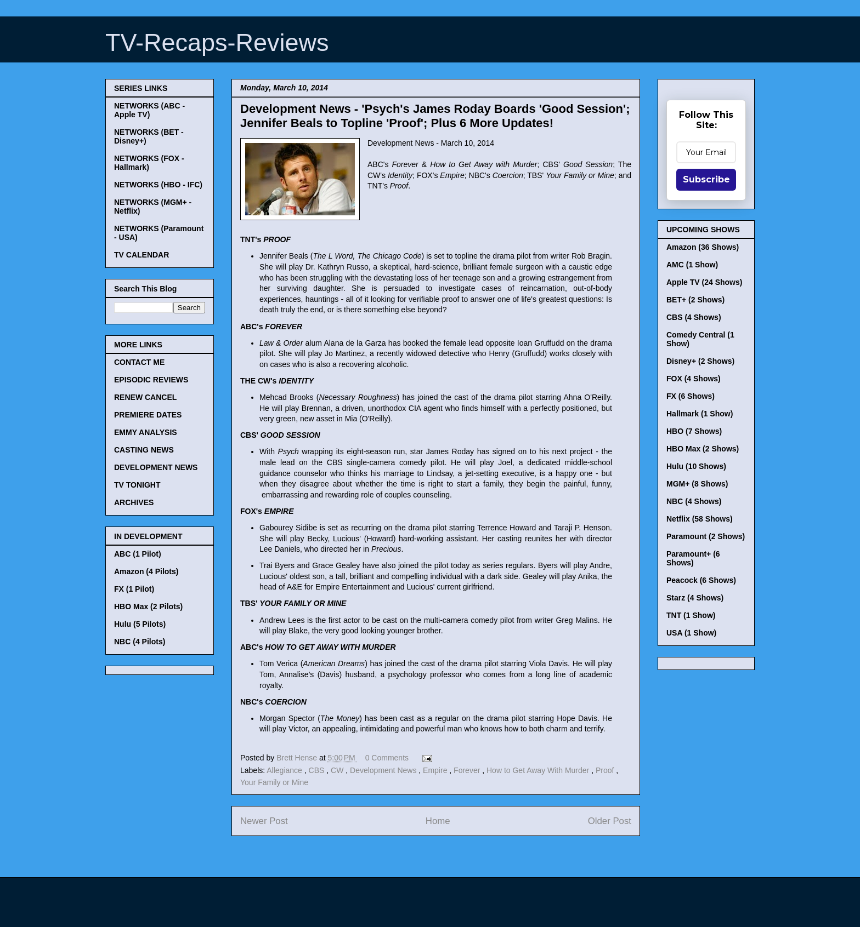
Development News (384, 770)
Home (438, 821)
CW (338, 770)
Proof (606, 770)
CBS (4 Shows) (693, 317)
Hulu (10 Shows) (696, 466)
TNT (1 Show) (690, 615)
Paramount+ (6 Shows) (693, 558)
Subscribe (706, 179)
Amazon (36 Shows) (702, 247)
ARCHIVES (134, 502)
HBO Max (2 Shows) (702, 448)
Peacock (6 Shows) (701, 580)
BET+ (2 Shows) (695, 299)
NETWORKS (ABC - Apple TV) (149, 110)
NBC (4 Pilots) (139, 641)
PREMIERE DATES (148, 414)
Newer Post (264, 821)
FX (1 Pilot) (134, 589)
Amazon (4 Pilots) (146, 571)
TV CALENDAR (141, 254)
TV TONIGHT (137, 484)
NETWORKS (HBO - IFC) (158, 184)
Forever (468, 770)
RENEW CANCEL (145, 397)
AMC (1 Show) (692, 264)
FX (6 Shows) (690, 396)
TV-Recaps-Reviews (217, 42)
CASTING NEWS (144, 449)
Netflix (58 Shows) (699, 518)
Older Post (609, 821)
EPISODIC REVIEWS (151, 379)
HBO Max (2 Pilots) (148, 606)
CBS (318, 770)
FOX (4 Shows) (693, 378)
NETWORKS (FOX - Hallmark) (149, 162)
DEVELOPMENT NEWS (155, 467)
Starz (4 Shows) (694, 597)
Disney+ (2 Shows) (700, 361)
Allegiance (285, 770)
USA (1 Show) (691, 632)
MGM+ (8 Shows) (697, 483)
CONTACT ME (139, 362)
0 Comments (387, 757)
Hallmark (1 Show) (699, 413)
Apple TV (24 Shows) (704, 282)
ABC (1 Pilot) (137, 554)
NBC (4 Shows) (693, 501)
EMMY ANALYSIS (145, 432)
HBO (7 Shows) (694, 431)
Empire (436, 770)
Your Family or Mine (274, 782)
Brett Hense (297, 757)
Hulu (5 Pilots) (140, 624)
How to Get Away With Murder (538, 770)
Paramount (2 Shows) (705, 536)
